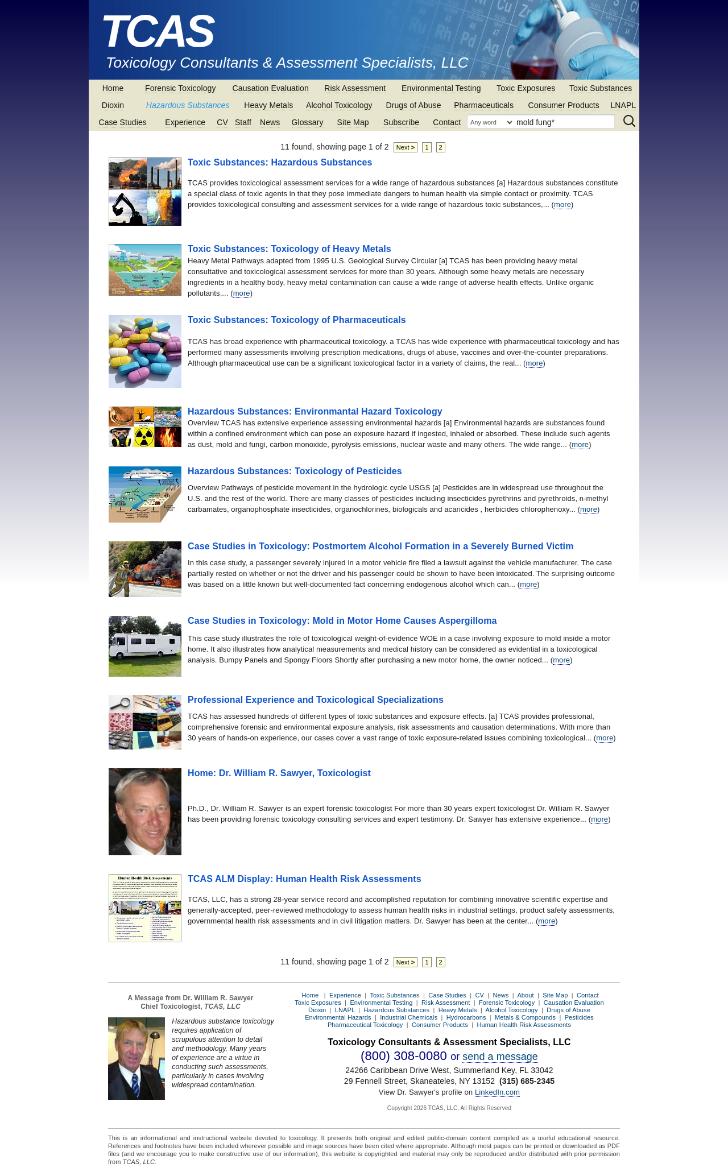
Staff (243, 122)
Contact (447, 122)
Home (113, 88)
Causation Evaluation (271, 88)
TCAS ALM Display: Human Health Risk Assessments (304, 879)
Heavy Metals (268, 105)
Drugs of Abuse (413, 105)
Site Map (353, 122)
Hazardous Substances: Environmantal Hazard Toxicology (315, 411)
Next (405, 147)
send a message (500, 1056)
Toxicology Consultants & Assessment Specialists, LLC (287, 62)
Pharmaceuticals (484, 105)
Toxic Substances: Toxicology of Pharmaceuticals (297, 320)
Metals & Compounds (525, 1017)
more (562, 204)
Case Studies (122, 122)
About (525, 995)
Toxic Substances (600, 88)
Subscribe (401, 122)
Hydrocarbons (466, 1017)
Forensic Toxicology (180, 88)
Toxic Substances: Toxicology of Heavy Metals (289, 249)
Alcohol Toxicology (339, 105)
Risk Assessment (355, 88)
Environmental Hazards (338, 1017)
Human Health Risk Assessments (524, 1024)
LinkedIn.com (497, 1092)
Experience (185, 122)
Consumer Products (563, 105)
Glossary (308, 122)
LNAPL (623, 105)
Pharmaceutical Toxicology (365, 1024)
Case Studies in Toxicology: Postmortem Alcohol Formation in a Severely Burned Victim (380, 546)
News (270, 122)
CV (222, 122)
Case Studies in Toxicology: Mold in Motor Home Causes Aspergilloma (342, 621)
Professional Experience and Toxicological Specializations (316, 700)
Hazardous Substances (188, 105)
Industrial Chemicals (408, 1017)
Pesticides (579, 1017)
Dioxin (113, 105)
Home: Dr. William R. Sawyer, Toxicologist (279, 773)
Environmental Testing (441, 88)
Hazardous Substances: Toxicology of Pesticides (295, 471)
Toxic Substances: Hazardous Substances (280, 162)
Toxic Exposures (526, 88)
